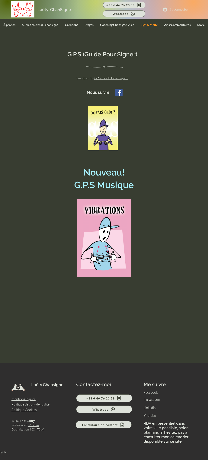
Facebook (151, 392)
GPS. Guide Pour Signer (111, 78)
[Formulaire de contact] (104, 424)
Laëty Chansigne (47, 384)
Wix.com (33, 425)
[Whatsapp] (124, 13)
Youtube (150, 415)
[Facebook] (119, 92)
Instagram (152, 399)
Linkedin (150, 408)
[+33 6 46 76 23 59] (124, 5)
